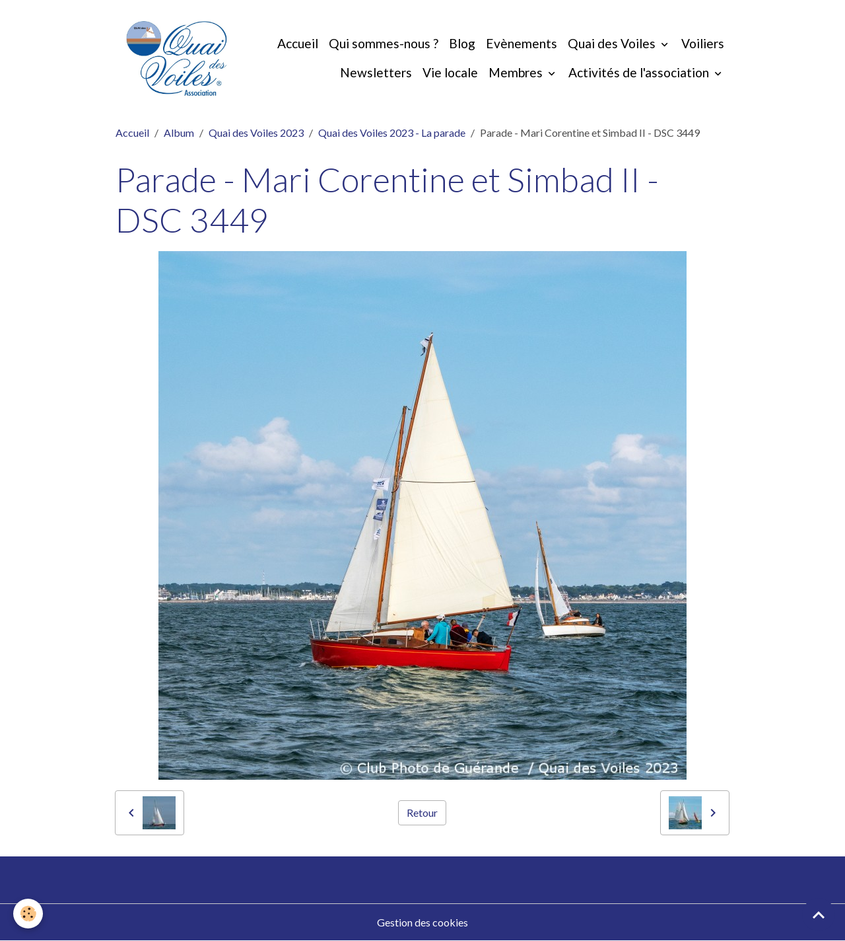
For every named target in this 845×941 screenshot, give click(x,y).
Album (179, 132)
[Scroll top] (818, 914)
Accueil (297, 43)
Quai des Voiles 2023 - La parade (391, 132)
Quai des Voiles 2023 (256, 132)
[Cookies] (28, 913)
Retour (422, 812)
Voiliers (702, 43)
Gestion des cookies (422, 922)
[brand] (177, 58)
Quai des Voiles (613, 43)
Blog (462, 43)
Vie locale (450, 72)
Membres (517, 72)
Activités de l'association (640, 72)
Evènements (521, 43)
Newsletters (376, 72)
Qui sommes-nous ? (383, 43)
